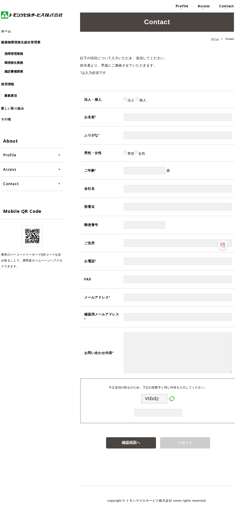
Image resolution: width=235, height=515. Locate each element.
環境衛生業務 (13, 62)
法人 (130, 100)
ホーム (6, 31)
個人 (142, 100)
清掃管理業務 (13, 53)
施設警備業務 (13, 71)
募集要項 (10, 95)
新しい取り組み (12, 108)
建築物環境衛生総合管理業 (21, 42)
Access (204, 6)
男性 (130, 153)
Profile (182, 6)
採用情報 (7, 84)
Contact (226, 6)
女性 (141, 153)
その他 (6, 119)
